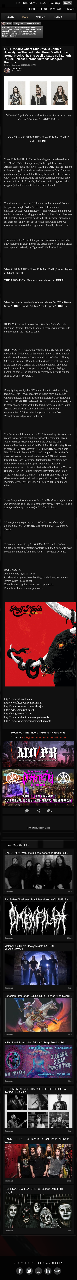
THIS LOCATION (14, 280)
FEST (44, 9)
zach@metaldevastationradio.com (44, 737)
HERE (42, 141)
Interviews (32, 732)
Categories (18, 24)
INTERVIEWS (30, 3)
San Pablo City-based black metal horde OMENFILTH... (38, 899)
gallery (41, 17)
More (58, 17)
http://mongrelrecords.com (18, 713)
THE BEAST (17, 69)
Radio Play (58, 732)
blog (25, 17)
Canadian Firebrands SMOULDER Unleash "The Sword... (38, 996)
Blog (9, 24)
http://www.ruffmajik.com (18, 699)
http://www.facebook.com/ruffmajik (23, 702)
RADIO (53, 3)
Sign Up (67, 3)
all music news (32, 24)
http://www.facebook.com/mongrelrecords (26, 717)
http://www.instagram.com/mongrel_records (27, 721)
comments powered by (38, 828)
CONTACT (69, 9)
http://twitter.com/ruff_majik (19, 709)
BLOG (43, 3)
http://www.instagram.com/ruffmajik (23, 706)
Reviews (17, 732)
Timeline (9, 17)
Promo (45, 732)
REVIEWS (55, 9)
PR (18, 3)
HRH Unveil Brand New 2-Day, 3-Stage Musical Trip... (36, 1042)
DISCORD (32, 9)
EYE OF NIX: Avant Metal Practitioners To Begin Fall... (36, 852)
